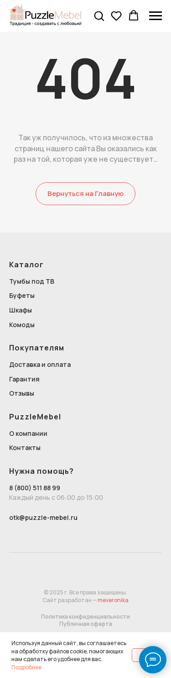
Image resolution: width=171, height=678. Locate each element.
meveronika (113, 600)
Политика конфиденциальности (85, 616)
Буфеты (22, 295)
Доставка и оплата (40, 364)
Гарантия (24, 379)
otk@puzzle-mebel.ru (43, 517)
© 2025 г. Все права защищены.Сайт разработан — (84, 596)
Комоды (22, 324)
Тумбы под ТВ (31, 281)
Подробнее (26, 667)
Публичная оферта (85, 624)
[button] (98, 15)
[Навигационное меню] (155, 16)
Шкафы (20, 310)
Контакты (25, 447)
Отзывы (21, 393)
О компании (28, 433)
